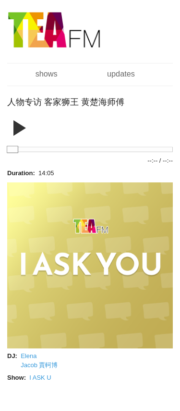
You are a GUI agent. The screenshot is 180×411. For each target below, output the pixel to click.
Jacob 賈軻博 (39, 365)
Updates (121, 73)
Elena (28, 356)
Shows (47, 73)
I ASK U (40, 377)
